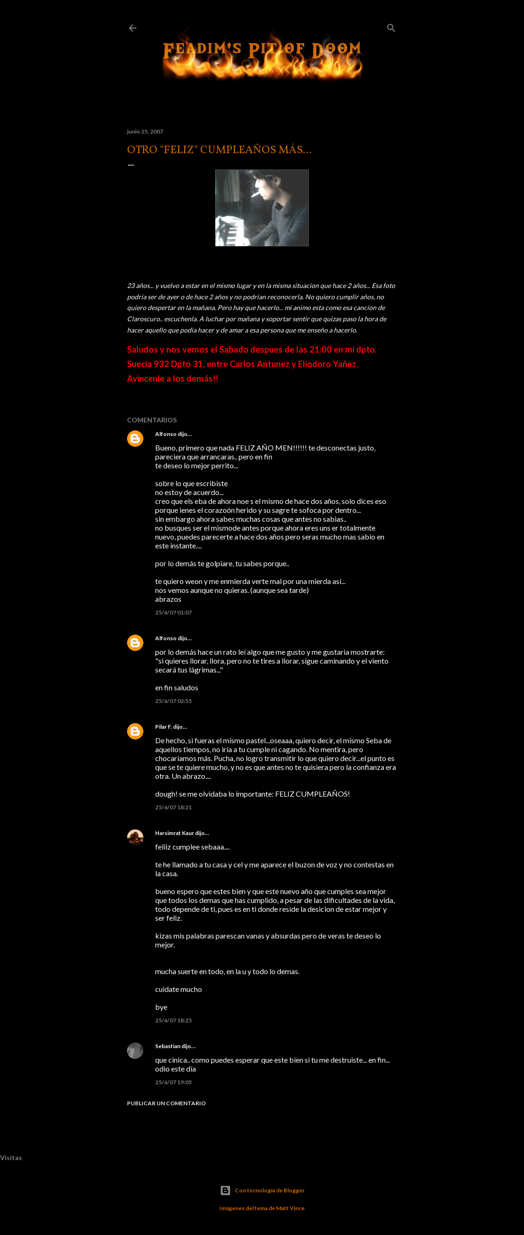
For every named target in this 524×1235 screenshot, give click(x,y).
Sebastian (167, 1046)
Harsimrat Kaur (174, 832)
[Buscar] (391, 26)
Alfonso (166, 433)
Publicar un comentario (166, 1103)
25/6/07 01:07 (173, 612)
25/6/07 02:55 (173, 700)
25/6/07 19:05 (173, 1082)
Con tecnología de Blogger (262, 1190)
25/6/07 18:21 (173, 807)
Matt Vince (290, 1208)
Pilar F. (163, 726)
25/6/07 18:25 (173, 1020)
